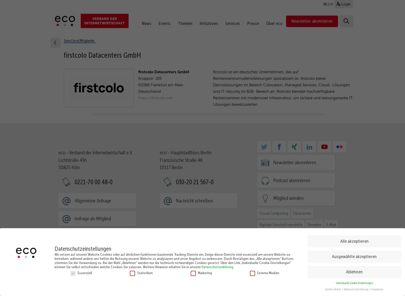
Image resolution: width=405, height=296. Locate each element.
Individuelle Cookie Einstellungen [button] (354, 281)
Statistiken (141, 271)
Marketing (201, 271)
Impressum (377, 288)
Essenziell (81, 271)
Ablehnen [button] (354, 270)
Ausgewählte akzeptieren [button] (354, 255)
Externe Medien (264, 271)
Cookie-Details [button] (333, 288)
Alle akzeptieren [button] (354, 240)
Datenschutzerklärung (217, 266)
